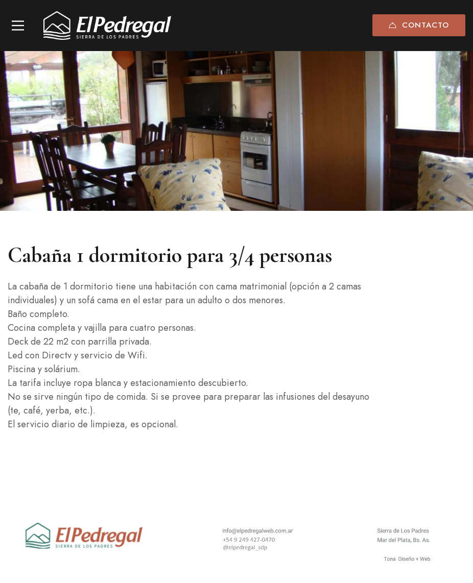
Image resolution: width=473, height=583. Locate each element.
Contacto (419, 25)
